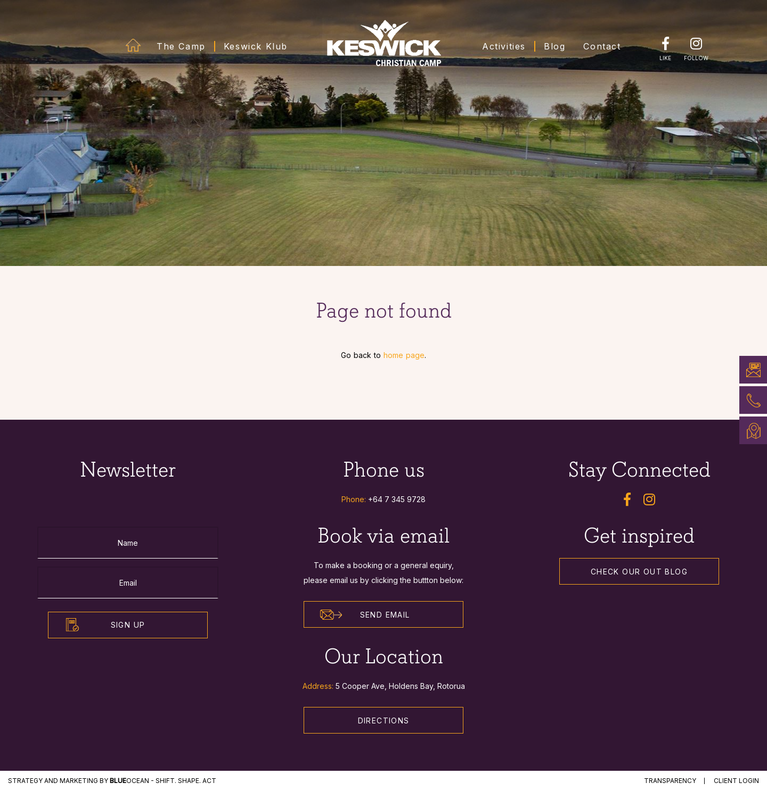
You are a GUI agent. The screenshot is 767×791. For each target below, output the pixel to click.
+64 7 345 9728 (397, 499)
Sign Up (128, 624)
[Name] (127, 543)
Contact (602, 46)
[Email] (127, 582)
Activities (504, 46)
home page (404, 355)
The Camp (181, 46)
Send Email (365, 615)
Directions (384, 720)
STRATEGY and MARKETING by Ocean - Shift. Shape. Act (112, 781)
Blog (554, 46)
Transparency (670, 781)
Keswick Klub (256, 46)
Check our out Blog (639, 571)
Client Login (736, 781)
